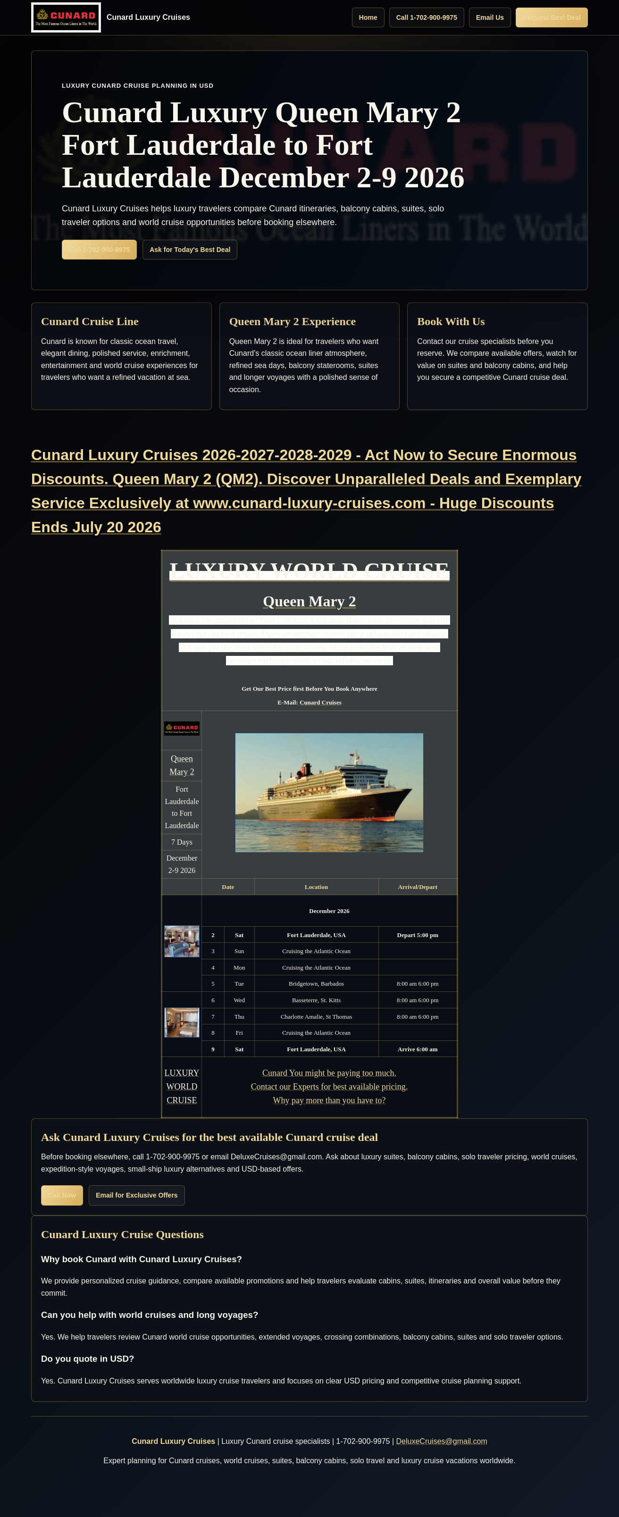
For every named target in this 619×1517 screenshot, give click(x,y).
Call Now (62, 1195)
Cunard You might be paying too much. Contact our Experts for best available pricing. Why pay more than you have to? (329, 1086)
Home (368, 17)
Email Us (490, 17)
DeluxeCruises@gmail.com (441, 1441)
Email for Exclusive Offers (137, 1195)
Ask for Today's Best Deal (190, 249)
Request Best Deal (552, 17)
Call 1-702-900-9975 (426, 17)
